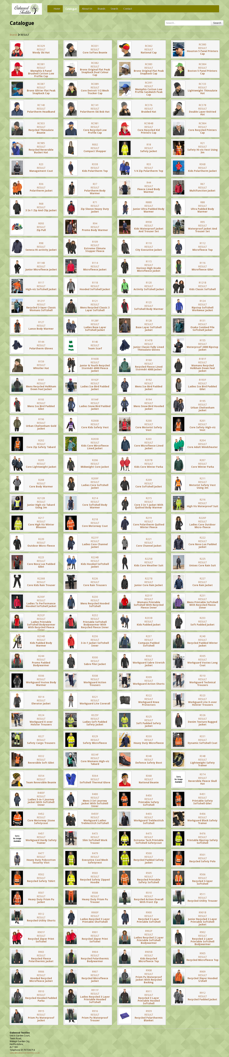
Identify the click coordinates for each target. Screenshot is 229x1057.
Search (114, 8)
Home (57, 8)
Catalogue (71, 8)
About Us (87, 8)
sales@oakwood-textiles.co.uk (25, 1053)
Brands (101, 8)
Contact (127, 8)
